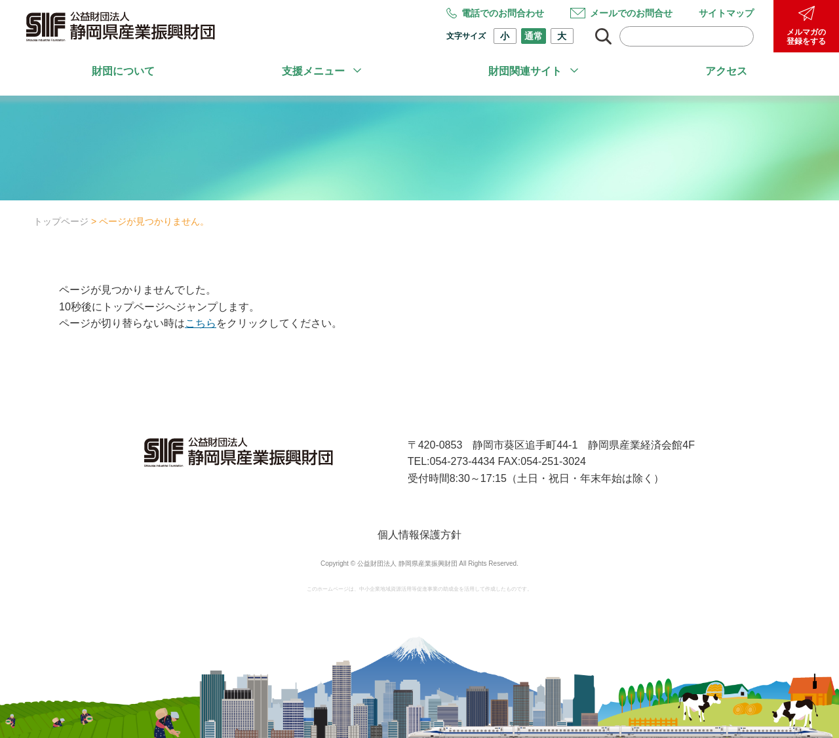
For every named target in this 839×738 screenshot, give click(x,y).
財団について (123, 71)
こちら (200, 323)
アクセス (726, 71)
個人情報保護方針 (419, 534)
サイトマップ (726, 13)
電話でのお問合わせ (495, 13)
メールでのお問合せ (621, 13)
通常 (533, 36)
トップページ (60, 221)
